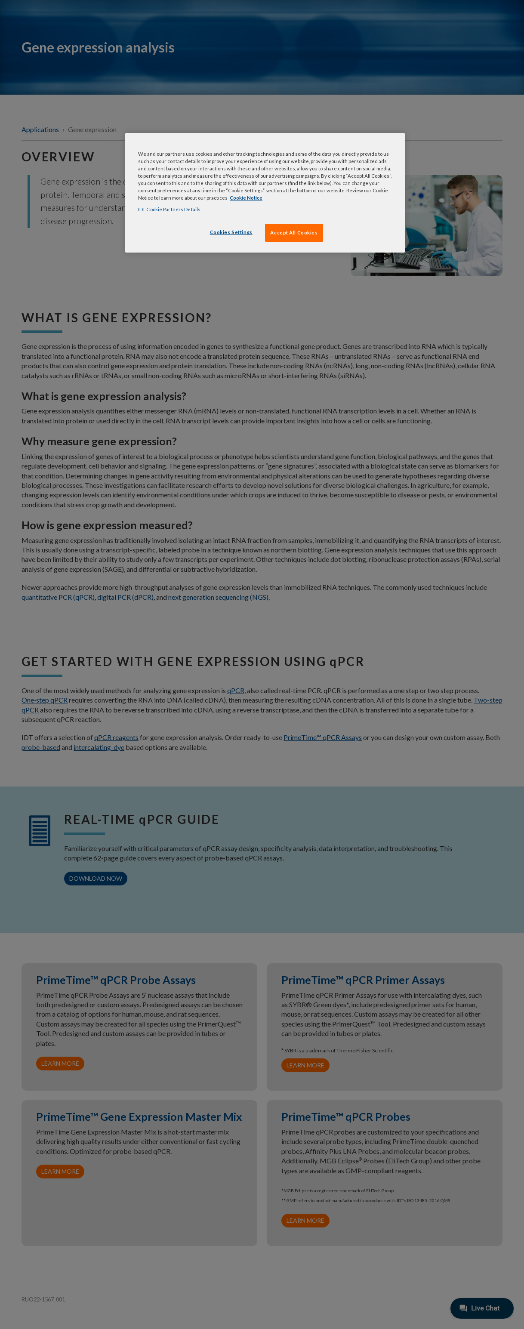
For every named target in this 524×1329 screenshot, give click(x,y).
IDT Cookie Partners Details (169, 209)
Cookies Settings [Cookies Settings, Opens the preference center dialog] (231, 232)
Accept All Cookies (293, 232)
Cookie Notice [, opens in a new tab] (246, 197)
